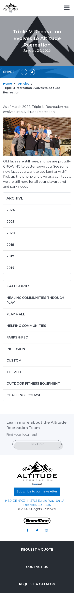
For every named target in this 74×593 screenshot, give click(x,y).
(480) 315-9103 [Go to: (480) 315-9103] (15, 501)
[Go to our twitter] (37, 530)
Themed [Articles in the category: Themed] (14, 372)
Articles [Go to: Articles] (23, 83)
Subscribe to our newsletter (37, 491)
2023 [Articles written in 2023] (11, 222)
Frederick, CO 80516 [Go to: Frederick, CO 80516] (37, 505)
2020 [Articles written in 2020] (11, 233)
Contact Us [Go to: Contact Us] (37, 567)
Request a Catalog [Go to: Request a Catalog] (37, 584)
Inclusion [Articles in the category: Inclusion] (16, 349)
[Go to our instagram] (46, 530)
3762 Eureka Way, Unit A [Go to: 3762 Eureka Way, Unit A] (48, 501)
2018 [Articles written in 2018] (10, 245)
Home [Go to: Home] (7, 83)
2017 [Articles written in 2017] (10, 256)
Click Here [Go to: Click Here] (37, 444)
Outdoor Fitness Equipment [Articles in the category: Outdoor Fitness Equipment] (33, 383)
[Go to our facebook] (27, 530)
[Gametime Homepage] (37, 523)
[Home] (10, 7)
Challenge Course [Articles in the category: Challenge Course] (24, 395)
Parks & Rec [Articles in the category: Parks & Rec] (17, 337)
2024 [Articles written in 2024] (11, 210)
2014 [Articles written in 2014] (10, 268)
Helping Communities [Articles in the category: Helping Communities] (26, 326)
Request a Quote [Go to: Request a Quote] (37, 549)
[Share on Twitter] (32, 72)
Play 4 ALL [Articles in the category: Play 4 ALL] (16, 314)
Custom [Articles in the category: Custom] (14, 360)
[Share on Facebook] (24, 72)
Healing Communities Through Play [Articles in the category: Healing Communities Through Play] (35, 300)
